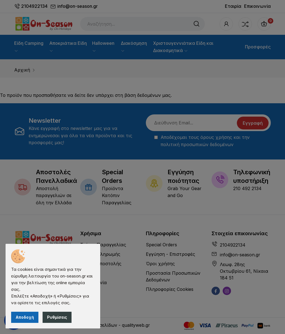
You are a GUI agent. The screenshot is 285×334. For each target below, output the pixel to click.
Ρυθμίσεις (57, 317)
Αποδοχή (25, 317)
